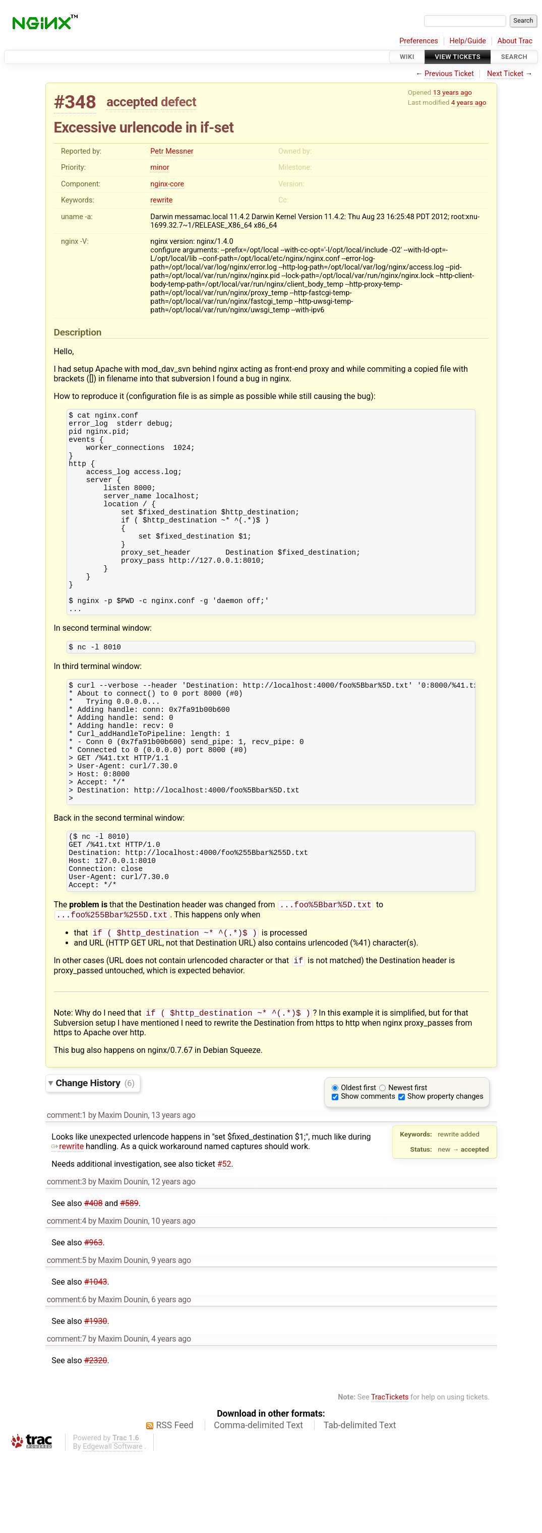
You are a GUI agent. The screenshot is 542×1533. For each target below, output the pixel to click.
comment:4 (66, 1298)
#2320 (95, 1438)
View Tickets (457, 56)
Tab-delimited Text (360, 1503)
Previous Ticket (449, 74)
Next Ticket (505, 74)
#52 (224, 1241)
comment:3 (66, 1259)
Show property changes (445, 1174)
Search (514, 56)
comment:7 (66, 1416)
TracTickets (390, 1475)
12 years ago (173, 1259)
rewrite (161, 200)
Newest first (407, 1165)
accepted (132, 101)
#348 (75, 102)
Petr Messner (171, 151)
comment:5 (66, 1338)
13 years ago (452, 92)
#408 (93, 1281)
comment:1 (66, 1192)
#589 (129, 1281)
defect (178, 101)
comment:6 (66, 1377)
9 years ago (171, 1338)
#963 (93, 1320)
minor (159, 167)
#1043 (95, 1359)
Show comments (368, 1174)
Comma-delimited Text (258, 1503)
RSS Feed (175, 1503)
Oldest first (358, 1165)
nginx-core (167, 184)
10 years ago (173, 1298)
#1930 (95, 1399)
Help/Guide (468, 41)
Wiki (407, 56)
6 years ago (171, 1377)
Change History (95, 1160)
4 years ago (469, 102)
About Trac (515, 41)
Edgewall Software (113, 1524)
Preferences (418, 41)
